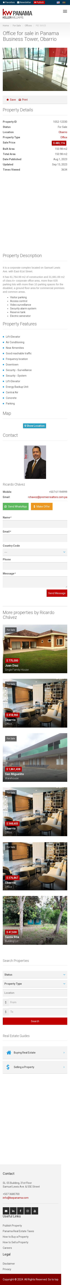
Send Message (57, 593)
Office (63, 137)
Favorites (9, 2)
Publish (39, 2)
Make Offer (42, 506)
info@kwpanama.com (16, 1197)
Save (11, 99)
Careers (7, 1247)
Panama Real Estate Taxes (18, 1231)
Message (9, 573)
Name (7, 517)
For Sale (17, 25)
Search (35, 1021)
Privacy (7, 1269)
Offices (28, 25)
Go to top (53, 1279)
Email (7, 531)
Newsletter (24, 2)
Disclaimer (9, 1263)
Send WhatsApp (15, 506)
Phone (7, 559)
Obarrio (63, 132)
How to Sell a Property (15, 1242)
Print (23, 99)
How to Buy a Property (16, 1236)
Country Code (11, 545)
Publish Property (12, 1225)
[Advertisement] (35, 213)
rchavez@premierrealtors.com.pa (47, 497)
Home (6, 25)
